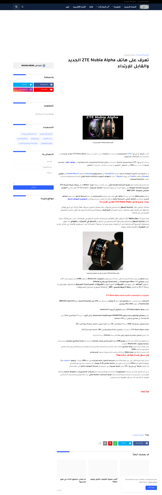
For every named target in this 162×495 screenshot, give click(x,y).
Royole (119, 177)
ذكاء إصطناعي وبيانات (28, 134)
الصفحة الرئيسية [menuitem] (130, 7)
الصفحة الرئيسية (143, 2)
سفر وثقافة (35, 139)
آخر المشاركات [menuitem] (103, 7)
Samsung (89, 174)
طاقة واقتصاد (22, 139)
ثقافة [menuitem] (91, 7)
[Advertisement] (81, 31)
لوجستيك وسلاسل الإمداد (28, 143)
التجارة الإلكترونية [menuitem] (79, 7)
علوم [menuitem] (67, 7)
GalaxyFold (109, 174)
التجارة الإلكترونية (46, 134)
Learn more (152, 482)
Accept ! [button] (151, 488)
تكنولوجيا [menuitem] (117, 7)
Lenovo (67, 361)
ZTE (129, 154)
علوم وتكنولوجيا (129, 55)
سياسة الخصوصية (130, 2)
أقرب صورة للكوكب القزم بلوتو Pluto (103, 480)
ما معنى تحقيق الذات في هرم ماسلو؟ (73, 480)
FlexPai (133, 177)
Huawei (145, 177)
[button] (22, 7)
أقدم (59, 490)
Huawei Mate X (73, 174)
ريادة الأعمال (47, 139)
